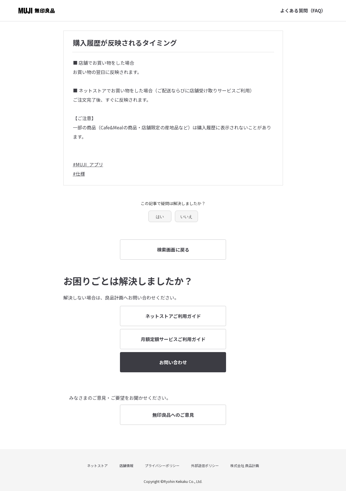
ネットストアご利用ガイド (173, 316)
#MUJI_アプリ (88, 164)
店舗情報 (126, 465)
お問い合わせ (173, 362)
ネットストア (97, 465)
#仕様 (79, 173)
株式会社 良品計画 (244, 465)
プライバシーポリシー (162, 465)
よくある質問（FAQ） (303, 10)
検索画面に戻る (173, 249)
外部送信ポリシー (205, 465)
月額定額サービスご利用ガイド (173, 339)
